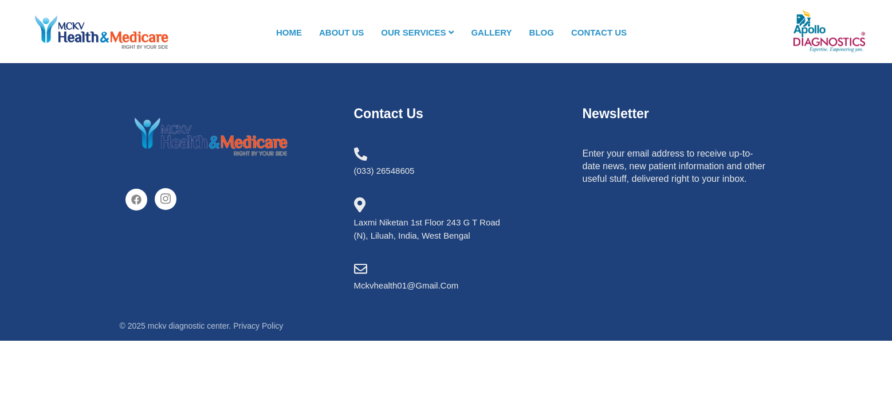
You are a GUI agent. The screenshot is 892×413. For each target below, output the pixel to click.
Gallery (491, 32)
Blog (541, 32)
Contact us (599, 32)
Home (289, 32)
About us (341, 32)
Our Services (418, 32)
